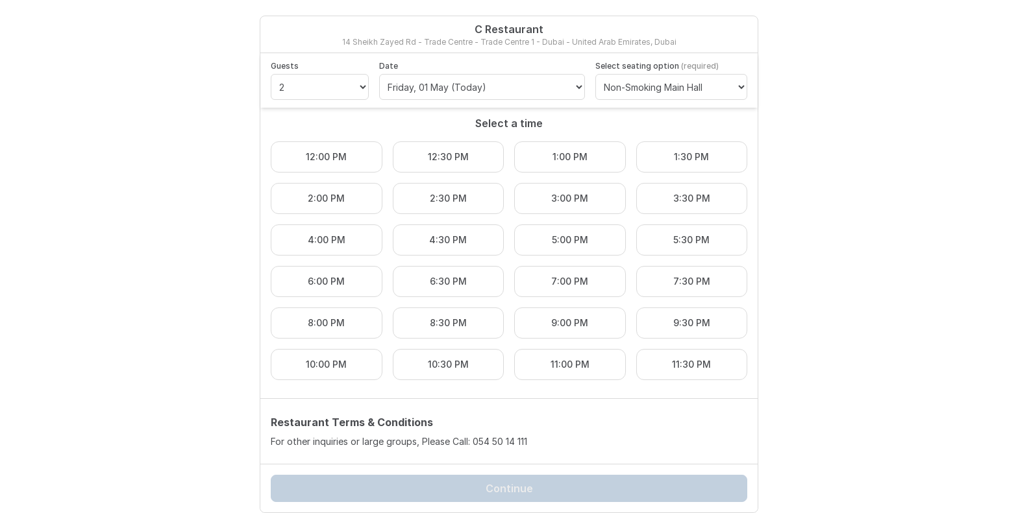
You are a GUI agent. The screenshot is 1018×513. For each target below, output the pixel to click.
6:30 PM (448, 281)
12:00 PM (326, 156)
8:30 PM (448, 322)
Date (388, 66)
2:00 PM (326, 198)
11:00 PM (570, 364)
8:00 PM (326, 322)
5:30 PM (691, 239)
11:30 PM (691, 364)
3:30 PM (691, 198)
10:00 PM (326, 364)
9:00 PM (569, 322)
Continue (509, 488)
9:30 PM (691, 322)
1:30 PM (691, 156)
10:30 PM (448, 364)
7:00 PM (569, 281)
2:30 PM (448, 198)
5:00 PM (570, 239)
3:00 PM (569, 198)
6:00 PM (326, 281)
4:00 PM (326, 239)
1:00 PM (570, 156)
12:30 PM (448, 156)
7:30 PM (691, 281)
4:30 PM (448, 239)
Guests (285, 66)
